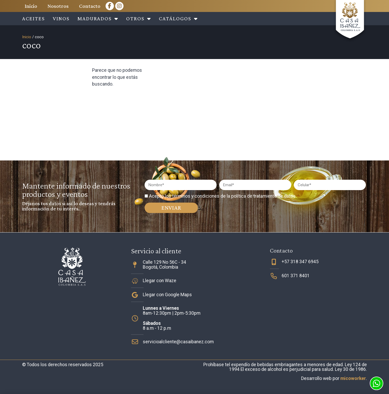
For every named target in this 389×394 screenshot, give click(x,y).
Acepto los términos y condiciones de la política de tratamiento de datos (222, 196)
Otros (138, 18)
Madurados (97, 18)
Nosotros (58, 6)
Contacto (89, 6)
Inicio (31, 6)
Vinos (61, 18)
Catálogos (178, 18)
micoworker (353, 378)
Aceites (33, 18)
